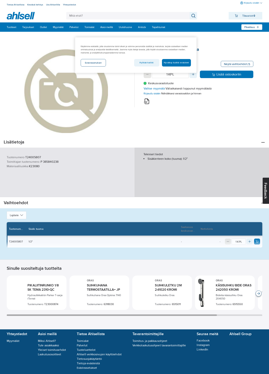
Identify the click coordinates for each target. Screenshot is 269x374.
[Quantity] (170, 74)
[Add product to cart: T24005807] (257, 242)
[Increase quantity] (193, 74)
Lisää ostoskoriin (226, 74)
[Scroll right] (259, 293)
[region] (136, 55)
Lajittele (16, 215)
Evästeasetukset (87, 367)
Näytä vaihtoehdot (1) (237, 64)
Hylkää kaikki (147, 62)
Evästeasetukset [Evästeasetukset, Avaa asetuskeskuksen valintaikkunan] (93, 63)
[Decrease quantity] (147, 74)
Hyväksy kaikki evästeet (176, 62)
